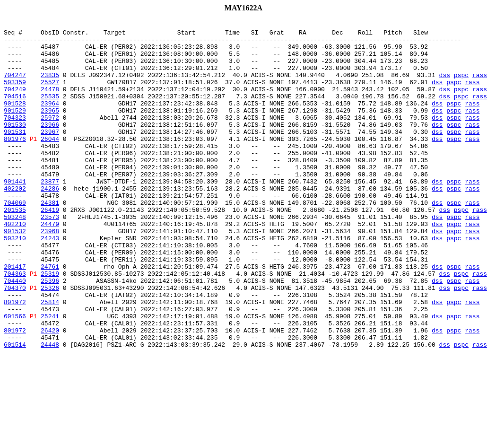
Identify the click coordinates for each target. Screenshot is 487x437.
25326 (50, 341)
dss (444, 86)
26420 (50, 392)
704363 (15, 324)
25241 (50, 375)
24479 (50, 265)
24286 (50, 222)
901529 (15, 128)
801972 (15, 358)
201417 (15, 316)
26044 (50, 162)
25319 (50, 324)
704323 (15, 137)
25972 (50, 137)
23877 (50, 214)
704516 (15, 111)
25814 (50, 358)
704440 (15, 333)
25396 (50, 333)
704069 (15, 239)
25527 (50, 94)
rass (479, 86)
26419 (50, 248)
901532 (15, 273)
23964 (50, 120)
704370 (15, 341)
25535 (50, 111)
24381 (50, 239)
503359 (15, 94)
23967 (50, 154)
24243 (50, 282)
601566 (15, 375)
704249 (15, 103)
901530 (15, 145)
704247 (15, 86)
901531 (15, 154)
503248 (15, 256)
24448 (50, 409)
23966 (50, 145)
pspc (461, 86)
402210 (15, 265)
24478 (50, 103)
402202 (15, 222)
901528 (15, 120)
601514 (15, 409)
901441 (15, 214)
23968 (50, 273)
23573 (50, 256)
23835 (50, 86)
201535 (15, 248)
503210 (15, 282)
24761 (50, 316)
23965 (50, 128)
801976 (15, 162)
